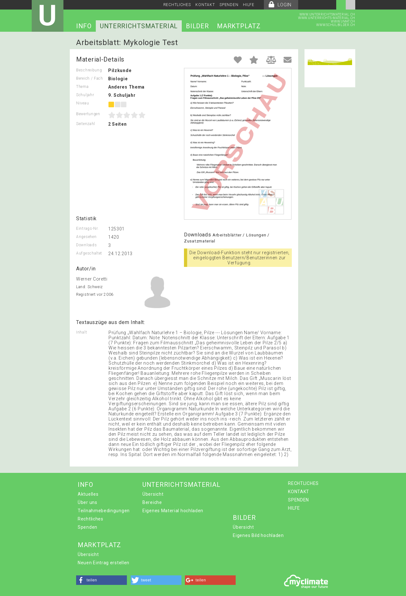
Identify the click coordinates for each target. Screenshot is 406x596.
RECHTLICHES (177, 5)
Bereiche (152, 502)
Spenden (87, 527)
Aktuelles (88, 494)
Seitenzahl (85, 124)
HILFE (248, 5)
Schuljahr (85, 95)
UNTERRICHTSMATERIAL (139, 26)
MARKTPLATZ (238, 26)
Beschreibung (89, 70)
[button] (101, 580)
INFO (84, 26)
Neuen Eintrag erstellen (103, 562)
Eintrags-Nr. (87, 228)
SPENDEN (228, 5)
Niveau (82, 103)
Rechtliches (90, 518)
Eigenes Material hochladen (172, 510)
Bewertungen (88, 114)
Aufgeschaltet (89, 253)
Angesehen (86, 237)
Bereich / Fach (89, 78)
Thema (82, 86)
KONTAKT (205, 5)
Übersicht (152, 494)
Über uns (87, 502)
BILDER (197, 26)
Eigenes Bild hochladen (258, 535)
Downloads (86, 245)
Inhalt (81, 332)
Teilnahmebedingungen (104, 510)
